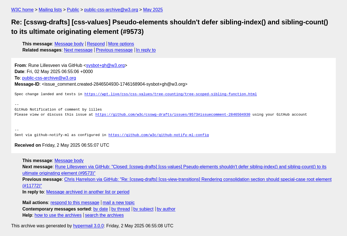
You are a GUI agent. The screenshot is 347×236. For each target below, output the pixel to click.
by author (166, 209)
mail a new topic (119, 202)
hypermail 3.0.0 (88, 225)
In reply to (146, 50)
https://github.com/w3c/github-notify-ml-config (158, 135)
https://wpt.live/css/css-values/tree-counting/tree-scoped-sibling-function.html (171, 94)
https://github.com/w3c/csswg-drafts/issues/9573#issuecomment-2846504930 (172, 114)
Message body (69, 43)
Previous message (114, 50)
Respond (96, 43)
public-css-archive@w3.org (111, 9)
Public (73, 9)
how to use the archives (58, 215)
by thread (120, 209)
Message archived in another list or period (87, 192)
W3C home (22, 9)
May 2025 (153, 9)
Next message (78, 50)
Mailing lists (50, 9)
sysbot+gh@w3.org (105, 65)
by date (100, 209)
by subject (143, 209)
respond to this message (74, 202)
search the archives (104, 215)
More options (121, 43)
